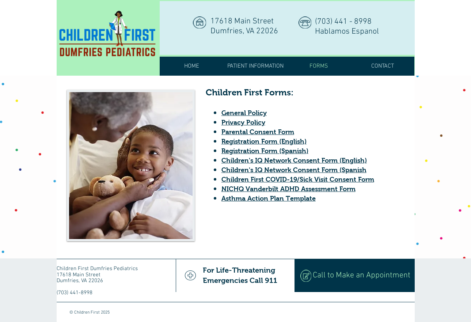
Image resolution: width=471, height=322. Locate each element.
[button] (255, 66)
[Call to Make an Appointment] (354, 275)
